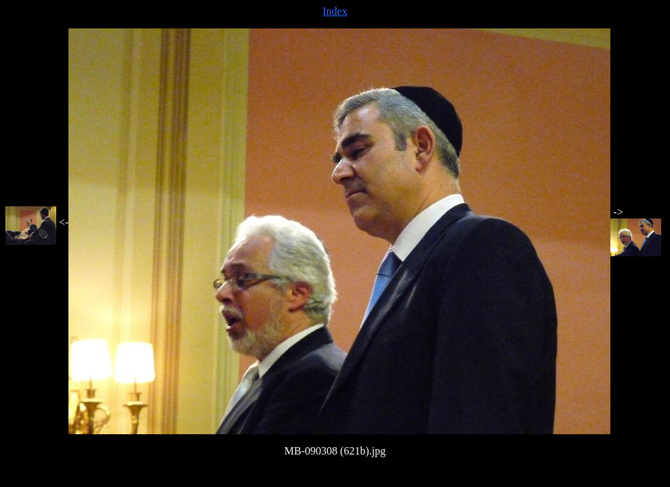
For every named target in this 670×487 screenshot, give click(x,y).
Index (334, 11)
